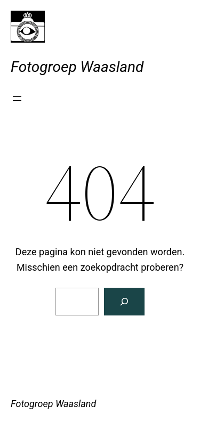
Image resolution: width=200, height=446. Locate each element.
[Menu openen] (17, 98)
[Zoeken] (124, 301)
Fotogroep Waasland (77, 67)
